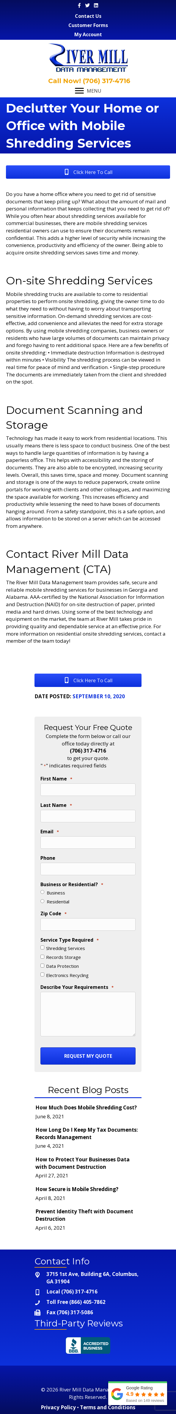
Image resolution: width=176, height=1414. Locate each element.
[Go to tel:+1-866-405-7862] (88, 1302)
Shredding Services (65, 948)
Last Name (56, 805)
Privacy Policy (58, 1407)
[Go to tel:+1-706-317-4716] (88, 1292)
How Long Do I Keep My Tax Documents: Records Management (86, 1133)
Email (49, 832)
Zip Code (53, 914)
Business (56, 892)
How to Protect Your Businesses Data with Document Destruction (82, 1163)
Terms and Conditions (107, 1407)
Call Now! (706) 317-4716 (88, 81)
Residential (58, 901)
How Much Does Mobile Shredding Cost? (86, 1107)
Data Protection (62, 966)
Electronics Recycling (67, 975)
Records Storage (63, 957)
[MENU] (88, 91)
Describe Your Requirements (77, 987)
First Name (56, 779)
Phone (47, 858)
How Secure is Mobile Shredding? (76, 1189)
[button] (88, 172)
